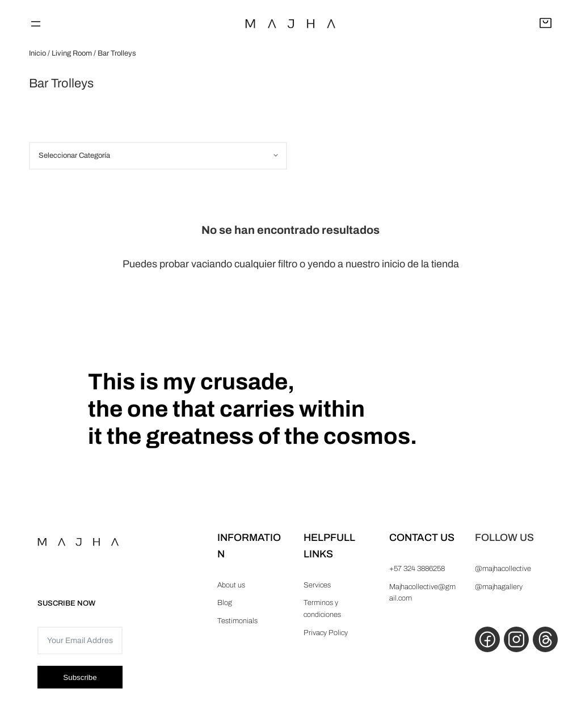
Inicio (37, 53)
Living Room (72, 53)
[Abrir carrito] (545, 24)
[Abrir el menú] (36, 24)
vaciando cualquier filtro (244, 264)
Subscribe (79, 677)
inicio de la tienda (420, 264)
